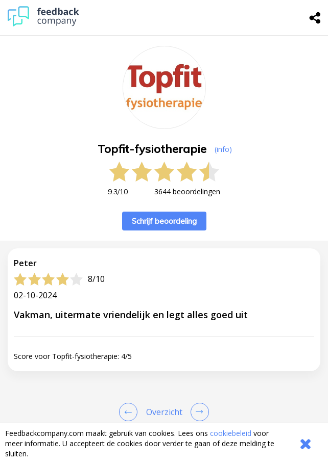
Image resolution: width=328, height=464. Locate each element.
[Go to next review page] (197, 412)
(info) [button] (223, 149)
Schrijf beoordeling (164, 221)
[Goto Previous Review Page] (130, 412)
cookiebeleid (230, 433)
